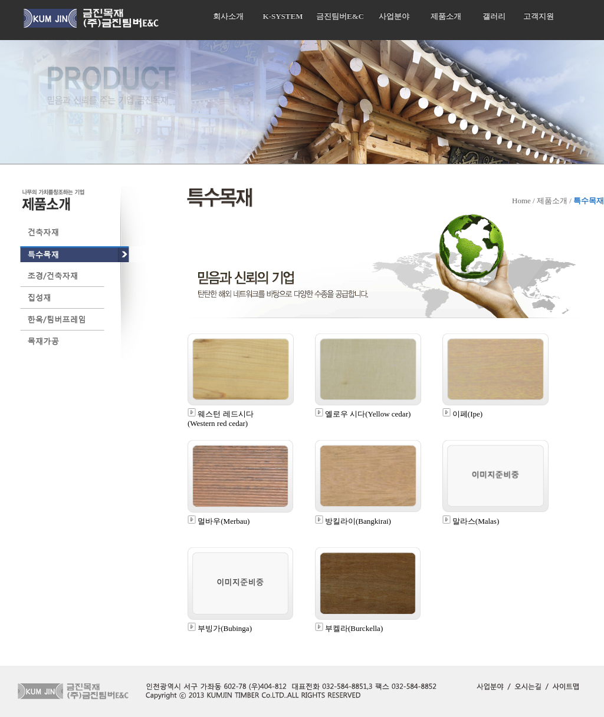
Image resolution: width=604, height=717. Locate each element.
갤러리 (493, 16)
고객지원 (538, 16)
